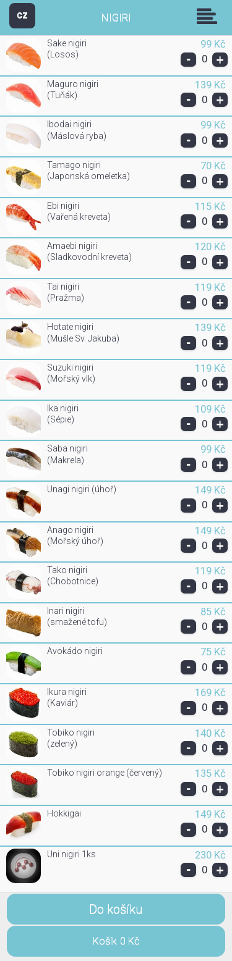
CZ (22, 15)
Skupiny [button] (210, 16)
